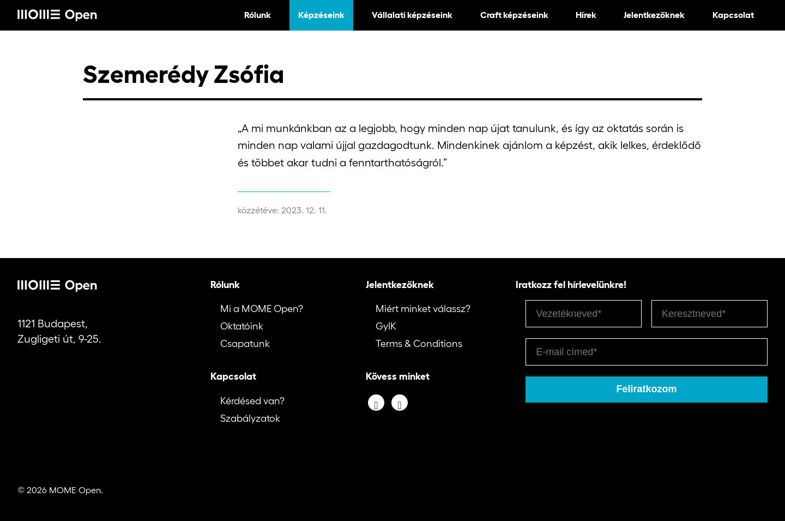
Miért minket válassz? (423, 308)
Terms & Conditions (419, 343)
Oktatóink (241, 326)
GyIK (386, 326)
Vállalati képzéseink (412, 15)
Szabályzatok (250, 418)
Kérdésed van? (252, 401)
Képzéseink (321, 15)
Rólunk (257, 15)
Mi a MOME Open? (261, 308)
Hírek (586, 15)
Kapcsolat (733, 15)
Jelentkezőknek (654, 15)
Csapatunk (245, 343)
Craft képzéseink (514, 15)
